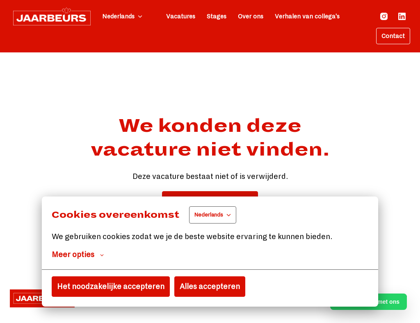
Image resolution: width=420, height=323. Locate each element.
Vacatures (180, 16)
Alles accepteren (210, 286)
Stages (216, 16)
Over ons (250, 16)
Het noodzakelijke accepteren (110, 286)
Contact (393, 36)
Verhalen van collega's (307, 16)
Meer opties (78, 255)
